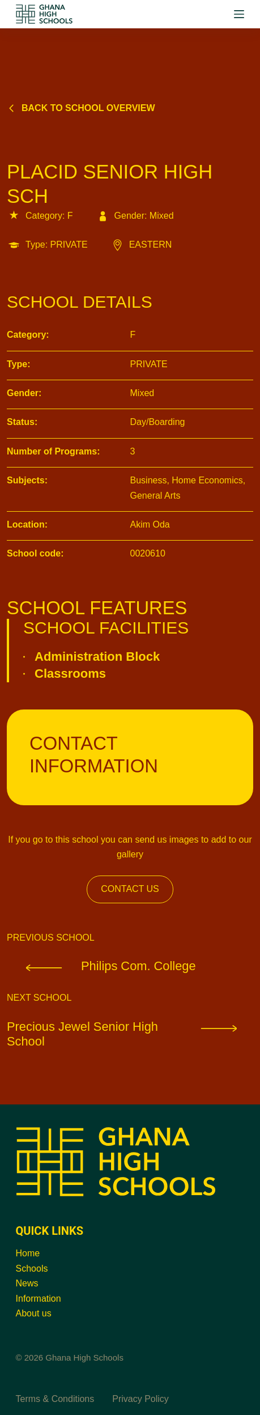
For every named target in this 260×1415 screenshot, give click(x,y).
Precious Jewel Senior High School (130, 1033)
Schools (32, 1268)
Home (28, 1253)
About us (34, 1313)
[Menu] (239, 14)
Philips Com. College (101, 966)
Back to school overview (81, 108)
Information (38, 1298)
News (27, 1283)
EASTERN (141, 244)
